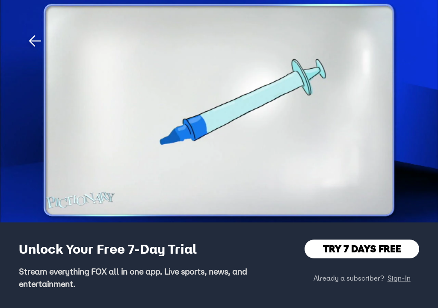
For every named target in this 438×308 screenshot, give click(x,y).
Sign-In (399, 278)
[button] (35, 41)
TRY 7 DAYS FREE (362, 249)
